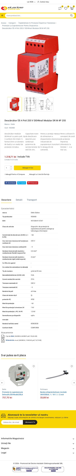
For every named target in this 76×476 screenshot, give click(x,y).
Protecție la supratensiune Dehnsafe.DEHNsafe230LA (12, 393)
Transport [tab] (32, 199)
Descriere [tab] (6, 199)
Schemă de (10, 340)
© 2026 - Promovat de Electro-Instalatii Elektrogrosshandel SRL (38, 463)
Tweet (22, 183)
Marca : (7, 124)
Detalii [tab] (19, 199)
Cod (6, 128)
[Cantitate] (7, 168)
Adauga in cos (27, 168)
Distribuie (11, 183)
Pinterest (33, 183)
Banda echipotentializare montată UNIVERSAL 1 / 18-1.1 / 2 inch (53, 393)
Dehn (13, 124)
